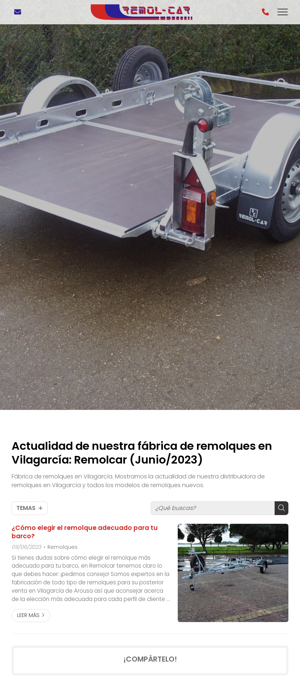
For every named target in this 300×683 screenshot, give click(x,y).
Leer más (28, 615)
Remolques (63, 547)
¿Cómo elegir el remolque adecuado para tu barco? (85, 532)
